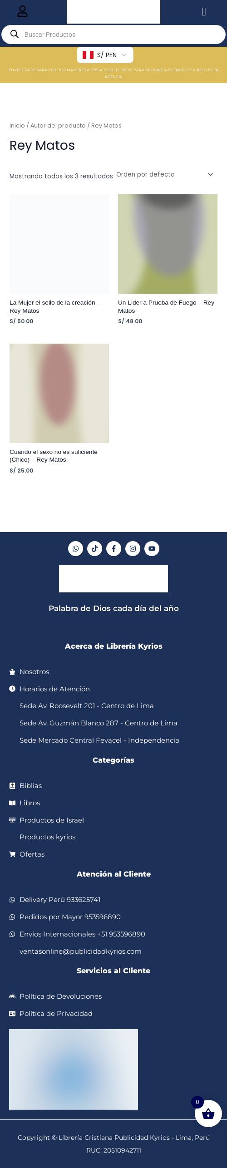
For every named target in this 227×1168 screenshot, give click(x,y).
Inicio (17, 125)
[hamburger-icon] (22, 12)
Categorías (113, 760)
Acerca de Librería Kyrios (114, 646)
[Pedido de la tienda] (164, 174)
